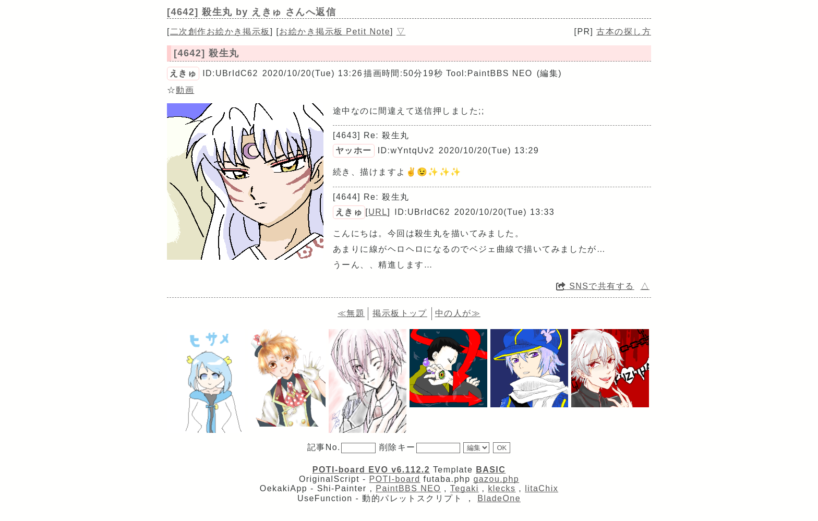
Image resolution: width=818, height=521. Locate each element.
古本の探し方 (623, 31)
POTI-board (394, 479)
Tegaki (464, 488)
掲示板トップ (399, 313)
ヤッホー (353, 150)
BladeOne (499, 498)
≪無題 (351, 313)
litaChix (541, 488)
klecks (501, 488)
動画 (185, 90)
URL (377, 212)
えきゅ (183, 73)
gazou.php (496, 479)
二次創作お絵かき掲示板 (220, 31)
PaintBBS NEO (408, 488)
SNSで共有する (595, 286)
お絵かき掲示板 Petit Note (334, 31)
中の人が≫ (457, 313)
